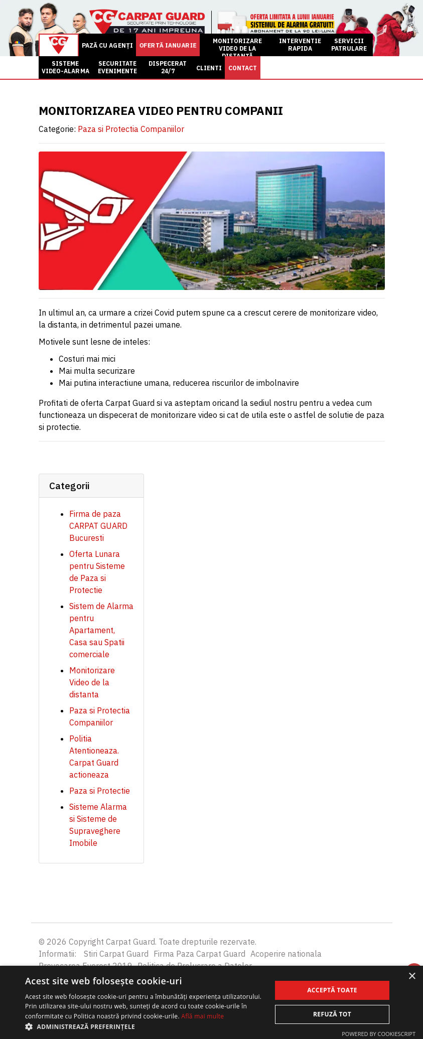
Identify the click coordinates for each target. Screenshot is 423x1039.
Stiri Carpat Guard (116, 954)
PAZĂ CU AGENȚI (107, 45)
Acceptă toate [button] (332, 990)
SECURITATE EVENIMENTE (117, 67)
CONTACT (242, 68)
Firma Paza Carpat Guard (199, 954)
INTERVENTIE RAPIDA (300, 44)
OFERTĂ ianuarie (168, 46)
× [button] (411, 976)
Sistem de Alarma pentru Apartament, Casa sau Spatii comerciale (101, 630)
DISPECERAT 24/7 (168, 67)
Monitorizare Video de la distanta (92, 682)
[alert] (211, 1002)
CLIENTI (209, 68)
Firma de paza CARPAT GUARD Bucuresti (98, 526)
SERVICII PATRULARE (349, 44)
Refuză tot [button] (332, 1014)
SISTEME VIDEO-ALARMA (65, 67)
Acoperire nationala (286, 954)
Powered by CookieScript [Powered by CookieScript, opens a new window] (378, 1033)
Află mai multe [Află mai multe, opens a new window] (202, 1016)
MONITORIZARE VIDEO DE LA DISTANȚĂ (237, 46)
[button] (144, 1026)
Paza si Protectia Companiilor (131, 129)
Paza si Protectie (99, 791)
